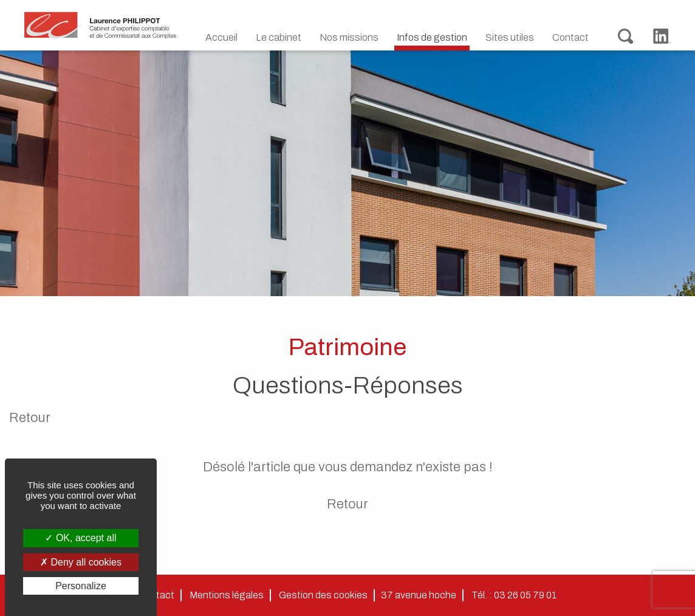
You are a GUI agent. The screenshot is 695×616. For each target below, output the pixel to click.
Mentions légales (227, 595)
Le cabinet (278, 37)
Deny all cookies (81, 562)
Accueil (221, 37)
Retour (29, 417)
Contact (570, 37)
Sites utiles (509, 37)
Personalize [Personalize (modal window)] (80, 586)
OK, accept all (80, 538)
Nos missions (349, 37)
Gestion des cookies (323, 595)
